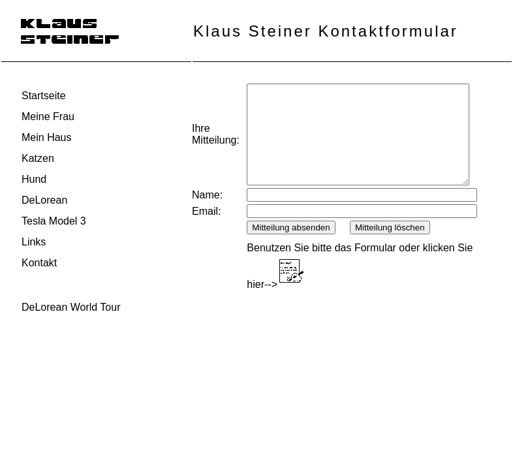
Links (34, 241)
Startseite (44, 95)
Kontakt (39, 262)
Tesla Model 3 (54, 221)
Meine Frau (48, 116)
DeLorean (44, 200)
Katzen (38, 158)
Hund (34, 179)
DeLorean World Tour (71, 307)
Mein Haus (46, 137)
